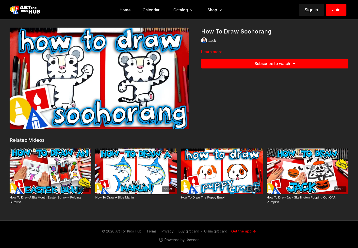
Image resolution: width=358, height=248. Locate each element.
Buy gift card (189, 231)
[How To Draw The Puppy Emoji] (222, 197)
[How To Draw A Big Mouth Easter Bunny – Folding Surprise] (50, 200)
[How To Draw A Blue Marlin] (136, 197)
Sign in (311, 9)
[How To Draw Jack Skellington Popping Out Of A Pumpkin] (307, 200)
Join (336, 9)
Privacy (168, 231)
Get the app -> (243, 231)
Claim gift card (215, 231)
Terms (151, 231)
